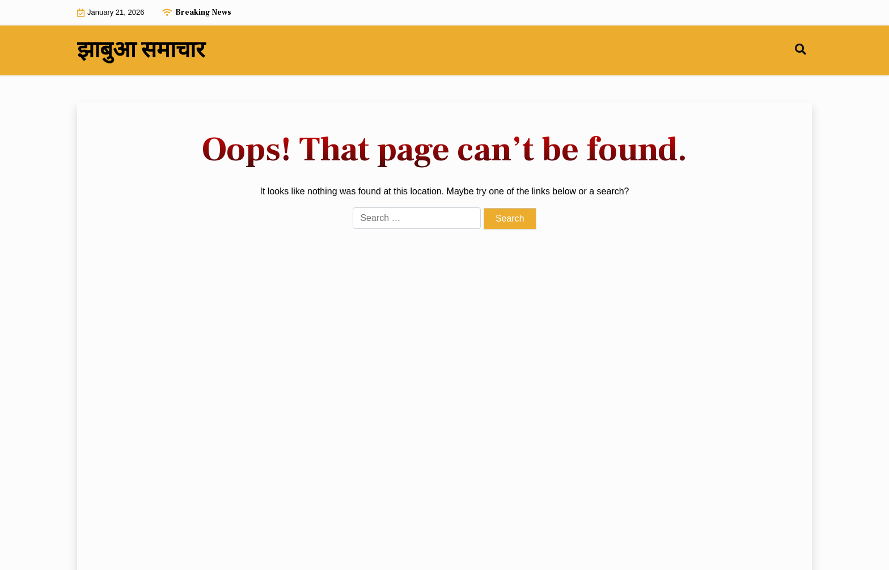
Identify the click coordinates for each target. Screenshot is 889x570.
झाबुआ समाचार (141, 50)
